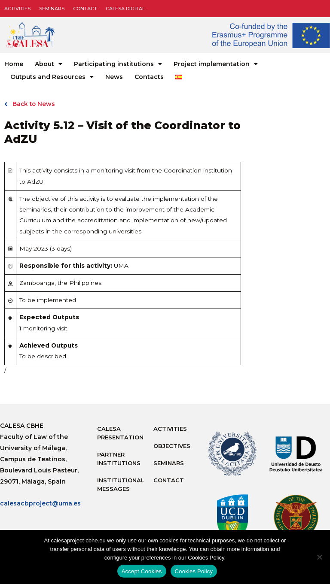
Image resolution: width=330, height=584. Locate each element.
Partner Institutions (119, 458)
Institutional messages (120, 484)
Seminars (51, 9)
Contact (85, 9)
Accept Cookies (142, 571)
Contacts (149, 77)
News (114, 77)
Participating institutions (118, 63)
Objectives (171, 445)
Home (13, 64)
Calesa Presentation (120, 433)
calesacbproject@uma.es (40, 503)
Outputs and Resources (52, 76)
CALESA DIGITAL (125, 9)
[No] (319, 557)
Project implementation (216, 63)
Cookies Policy (194, 571)
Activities (17, 9)
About (48, 63)
